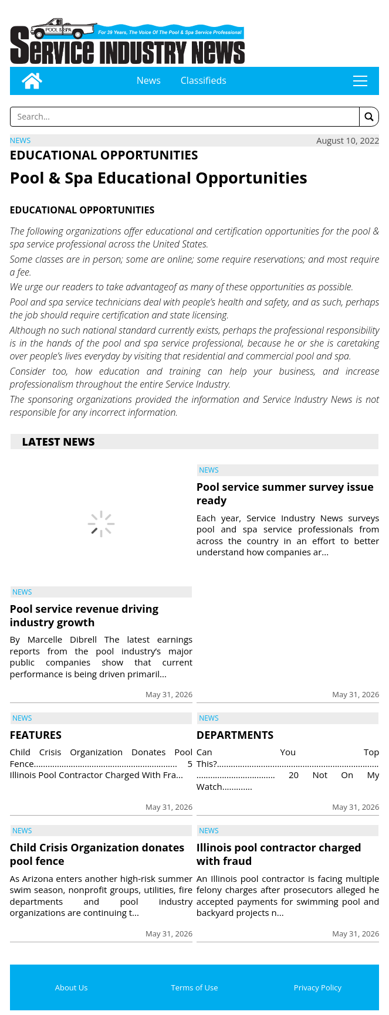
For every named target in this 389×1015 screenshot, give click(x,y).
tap (360, 80)
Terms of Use (194, 987)
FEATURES (36, 735)
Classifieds (203, 80)
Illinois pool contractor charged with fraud (279, 854)
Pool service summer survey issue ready (285, 493)
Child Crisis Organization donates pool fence (97, 854)
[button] (369, 117)
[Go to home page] (32, 81)
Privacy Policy (317, 987)
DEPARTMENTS (235, 735)
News (149, 80)
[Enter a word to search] (185, 117)
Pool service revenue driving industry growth (84, 615)
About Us (71, 987)
